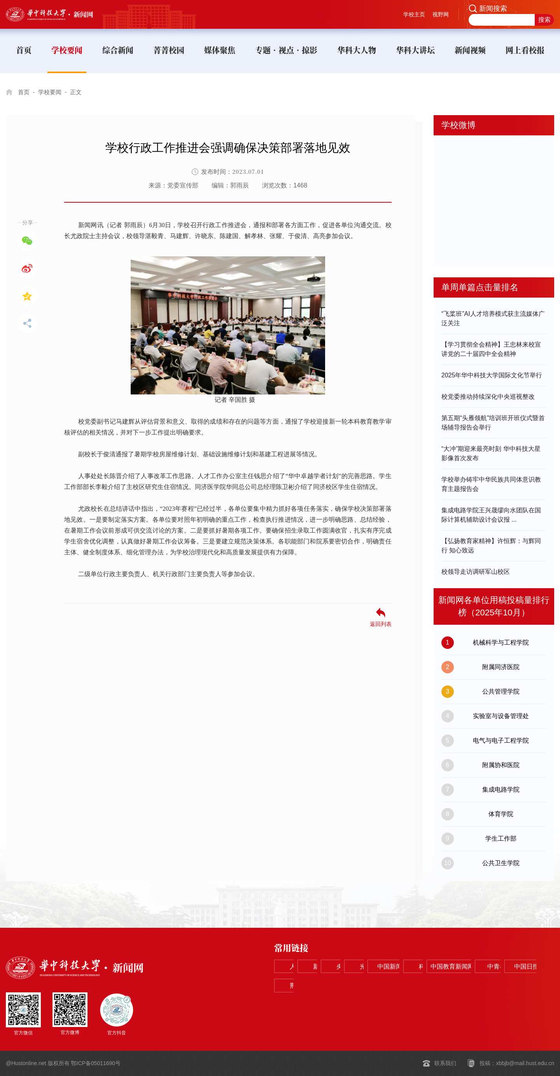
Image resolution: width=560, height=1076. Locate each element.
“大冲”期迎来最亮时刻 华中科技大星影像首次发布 (491, 453)
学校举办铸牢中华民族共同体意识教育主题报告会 (491, 484)
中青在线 (412, 986)
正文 (79, 92)
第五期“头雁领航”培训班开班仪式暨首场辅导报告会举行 (493, 423)
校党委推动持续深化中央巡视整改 (488, 396)
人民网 (300, 967)
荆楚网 (524, 986)
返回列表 (381, 624)
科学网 (300, 986)
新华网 (356, 967)
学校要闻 (51, 92)
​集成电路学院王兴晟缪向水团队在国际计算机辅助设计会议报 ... (491, 515)
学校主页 (414, 14)
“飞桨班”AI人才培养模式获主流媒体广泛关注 (493, 318)
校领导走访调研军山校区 (475, 571)
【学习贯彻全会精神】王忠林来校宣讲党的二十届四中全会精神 (491, 349)
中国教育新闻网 (356, 986)
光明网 (468, 967)
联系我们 (445, 1063)
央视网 (412, 967)
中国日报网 (468, 986)
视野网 (440, 14)
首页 (24, 92)
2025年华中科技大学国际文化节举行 (491, 375)
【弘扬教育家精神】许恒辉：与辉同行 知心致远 (491, 546)
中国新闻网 (524, 967)
